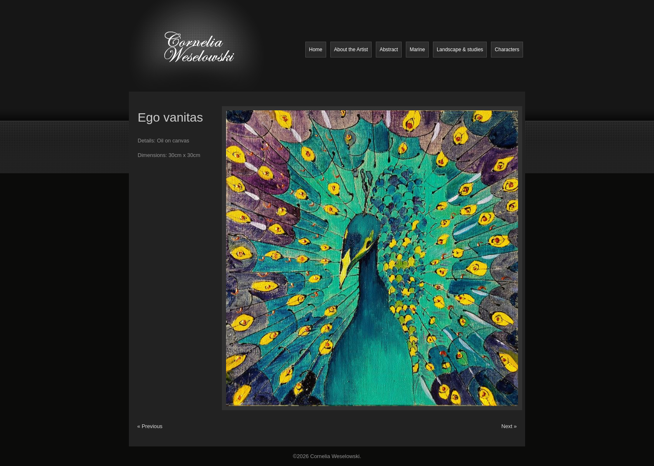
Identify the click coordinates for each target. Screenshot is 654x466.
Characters (507, 49)
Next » (509, 426)
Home (315, 49)
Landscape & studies (460, 49)
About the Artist (351, 49)
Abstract (389, 49)
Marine (417, 49)
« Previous (149, 426)
